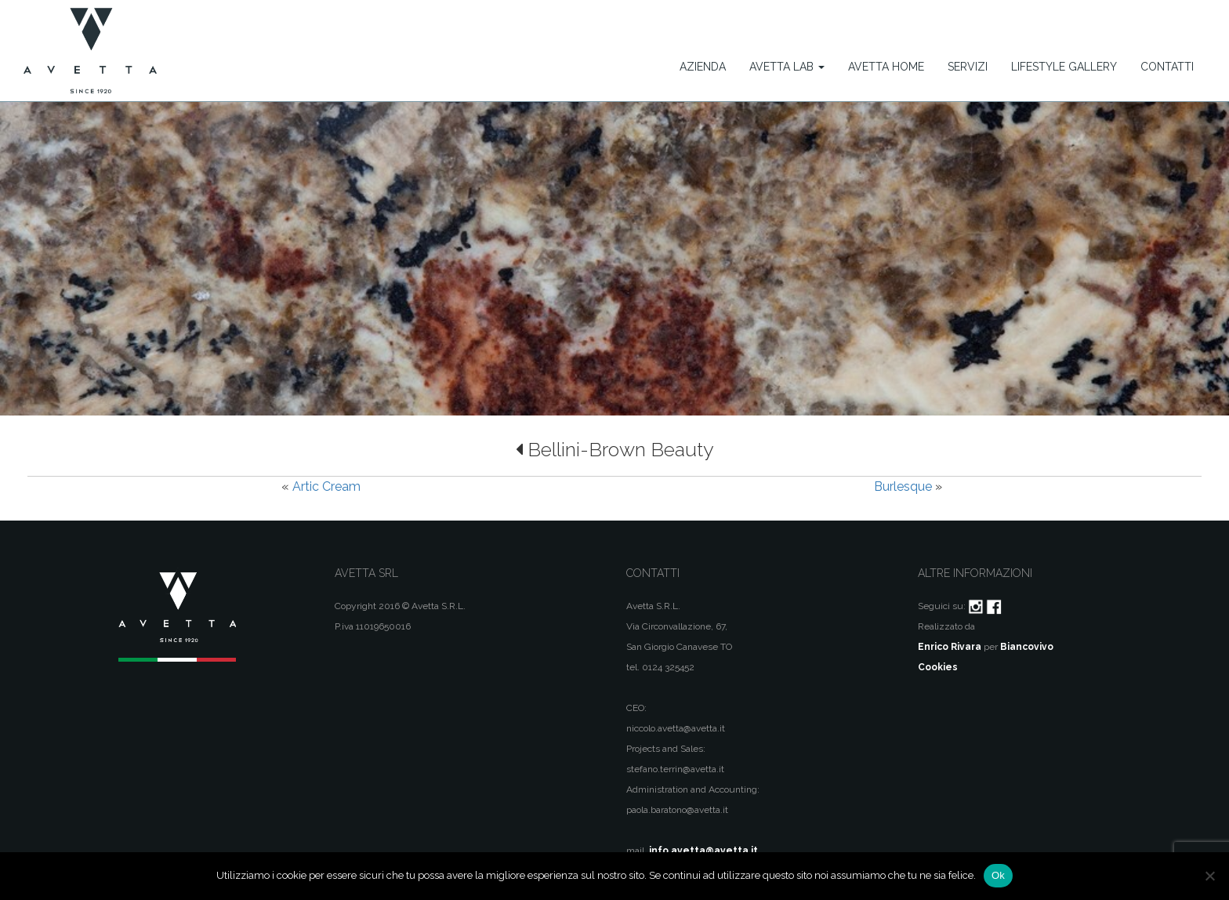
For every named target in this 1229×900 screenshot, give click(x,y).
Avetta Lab (787, 66)
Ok (998, 875)
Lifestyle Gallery (1064, 66)
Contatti (1167, 66)
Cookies (938, 667)
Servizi (968, 66)
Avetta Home (886, 66)
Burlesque (903, 486)
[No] (1209, 876)
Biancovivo (1026, 646)
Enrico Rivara (949, 646)
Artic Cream (326, 486)
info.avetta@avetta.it (703, 850)
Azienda (703, 66)
